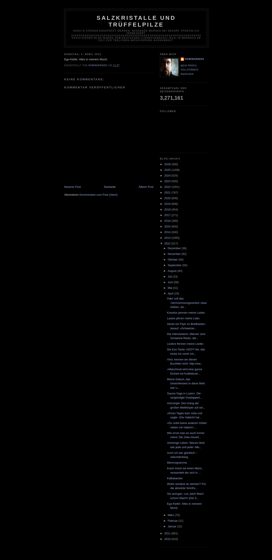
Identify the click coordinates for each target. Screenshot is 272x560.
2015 (167, 226)
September (175, 265)
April (171, 293)
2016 (167, 220)
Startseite (110, 186)
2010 (167, 539)
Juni (171, 282)
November (175, 254)
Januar (172, 526)
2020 (167, 198)
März (171, 515)
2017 (167, 215)
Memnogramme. (177, 462)
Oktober (173, 259)
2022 (167, 186)
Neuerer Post (72, 186)
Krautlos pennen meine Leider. (186, 312)
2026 (167, 164)
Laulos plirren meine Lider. (183, 318)
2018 (167, 209)
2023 (167, 181)
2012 (167, 243)
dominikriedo (194, 59)
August (172, 270)
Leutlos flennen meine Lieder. (185, 343)
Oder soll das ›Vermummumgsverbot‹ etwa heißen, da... (187, 303)
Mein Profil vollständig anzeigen (189, 69)
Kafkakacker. (175, 478)
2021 (167, 192)
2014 (167, 232)
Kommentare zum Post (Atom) (98, 194)
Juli (170, 276)
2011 (167, 533)
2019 (167, 203)
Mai (170, 287)
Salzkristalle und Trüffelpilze (136, 21)
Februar (173, 520)
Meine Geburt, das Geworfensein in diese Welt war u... (186, 383)
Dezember (175, 248)
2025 (167, 170)
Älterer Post (146, 186)
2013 (167, 237)
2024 (167, 175)
